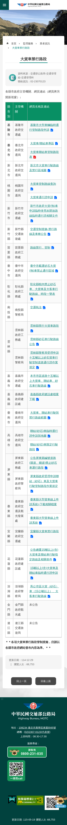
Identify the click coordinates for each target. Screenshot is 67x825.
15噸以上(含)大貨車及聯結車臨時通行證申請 (43, 570)
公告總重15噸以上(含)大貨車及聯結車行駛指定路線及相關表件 (43, 554)
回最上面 (46, 681)
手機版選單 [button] (4, 5)
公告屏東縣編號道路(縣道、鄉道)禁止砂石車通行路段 (43, 462)
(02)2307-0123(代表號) (37, 732)
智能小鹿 (60, 801)
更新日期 (17, 819)
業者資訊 (45, 43)
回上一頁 (21, 681)
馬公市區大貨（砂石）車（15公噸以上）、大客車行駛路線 (44, 591)
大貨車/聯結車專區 (42, 143)
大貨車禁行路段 (21, 47)
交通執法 (36, 307)
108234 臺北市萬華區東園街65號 (37, 727)
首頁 (13, 43)
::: (2, 10)
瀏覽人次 (41, 819)
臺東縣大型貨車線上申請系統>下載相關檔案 (44, 502)
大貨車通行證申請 (41, 197)
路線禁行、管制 (40, 247)
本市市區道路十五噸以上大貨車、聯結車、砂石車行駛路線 (44, 380)
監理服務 (28, 43)
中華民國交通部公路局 (33, 5)
